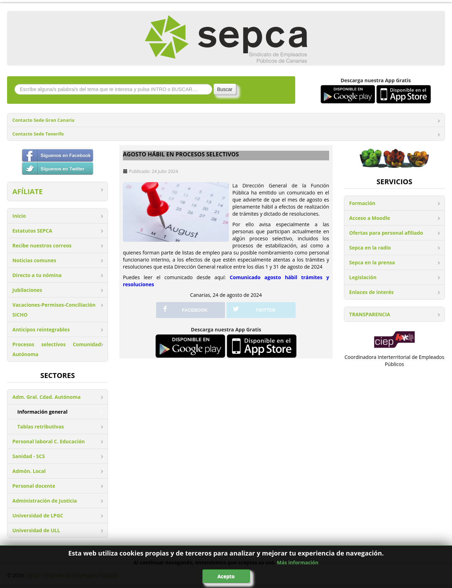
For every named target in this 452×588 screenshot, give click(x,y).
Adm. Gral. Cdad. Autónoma (46, 397)
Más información (298, 562)
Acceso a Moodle (369, 218)
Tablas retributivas (40, 426)
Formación (362, 203)
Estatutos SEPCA (32, 230)
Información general (42, 411)
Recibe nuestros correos (42, 245)
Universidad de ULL (36, 530)
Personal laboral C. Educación (48, 441)
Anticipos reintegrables (41, 329)
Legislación (362, 277)
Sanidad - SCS (28, 456)
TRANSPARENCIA (369, 314)
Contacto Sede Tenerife (38, 134)
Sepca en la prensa (372, 262)
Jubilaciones (27, 290)
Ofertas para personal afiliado (386, 232)
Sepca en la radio (370, 247)
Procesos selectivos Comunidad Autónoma (56, 349)
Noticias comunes (34, 260)
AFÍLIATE (27, 191)
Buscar (225, 89)
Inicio (19, 215)
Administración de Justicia (44, 500)
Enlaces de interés (371, 292)
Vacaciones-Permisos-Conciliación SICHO (53, 309)
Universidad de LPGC (37, 515)
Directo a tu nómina (36, 275)
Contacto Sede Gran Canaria (43, 120)
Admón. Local (29, 471)
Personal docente (33, 485)
